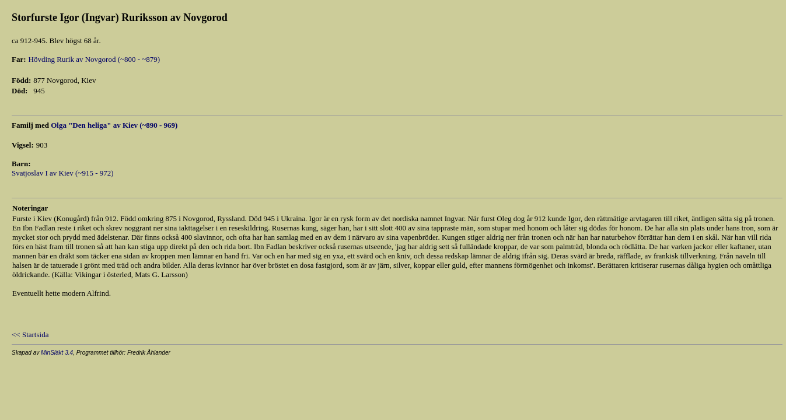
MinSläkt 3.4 (57, 352)
